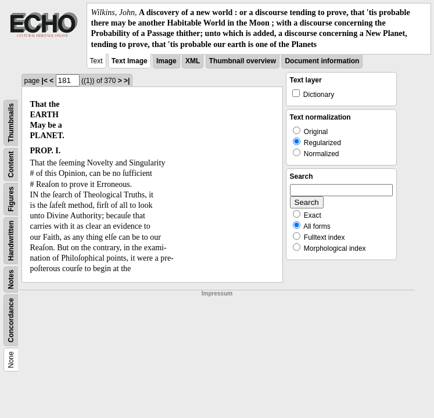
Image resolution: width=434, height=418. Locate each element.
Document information (322, 61)
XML (192, 61)
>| (127, 81)
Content (11, 164)
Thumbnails (11, 122)
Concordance (11, 320)
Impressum (217, 293)
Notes (11, 279)
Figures (11, 198)
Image (166, 61)
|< (45, 81)
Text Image (130, 61)
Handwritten (11, 241)
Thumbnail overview (242, 61)
